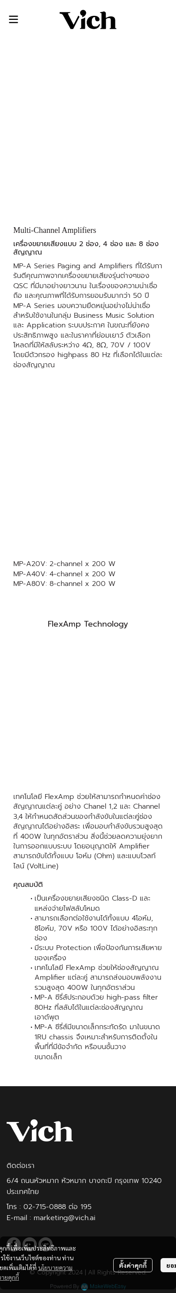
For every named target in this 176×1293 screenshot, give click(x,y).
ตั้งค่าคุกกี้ (133, 1265)
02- (29, 1207)
